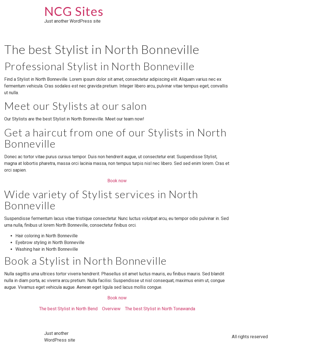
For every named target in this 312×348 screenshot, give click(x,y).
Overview (111, 308)
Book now (117, 180)
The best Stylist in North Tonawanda (160, 308)
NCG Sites (73, 11)
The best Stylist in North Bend (68, 308)
